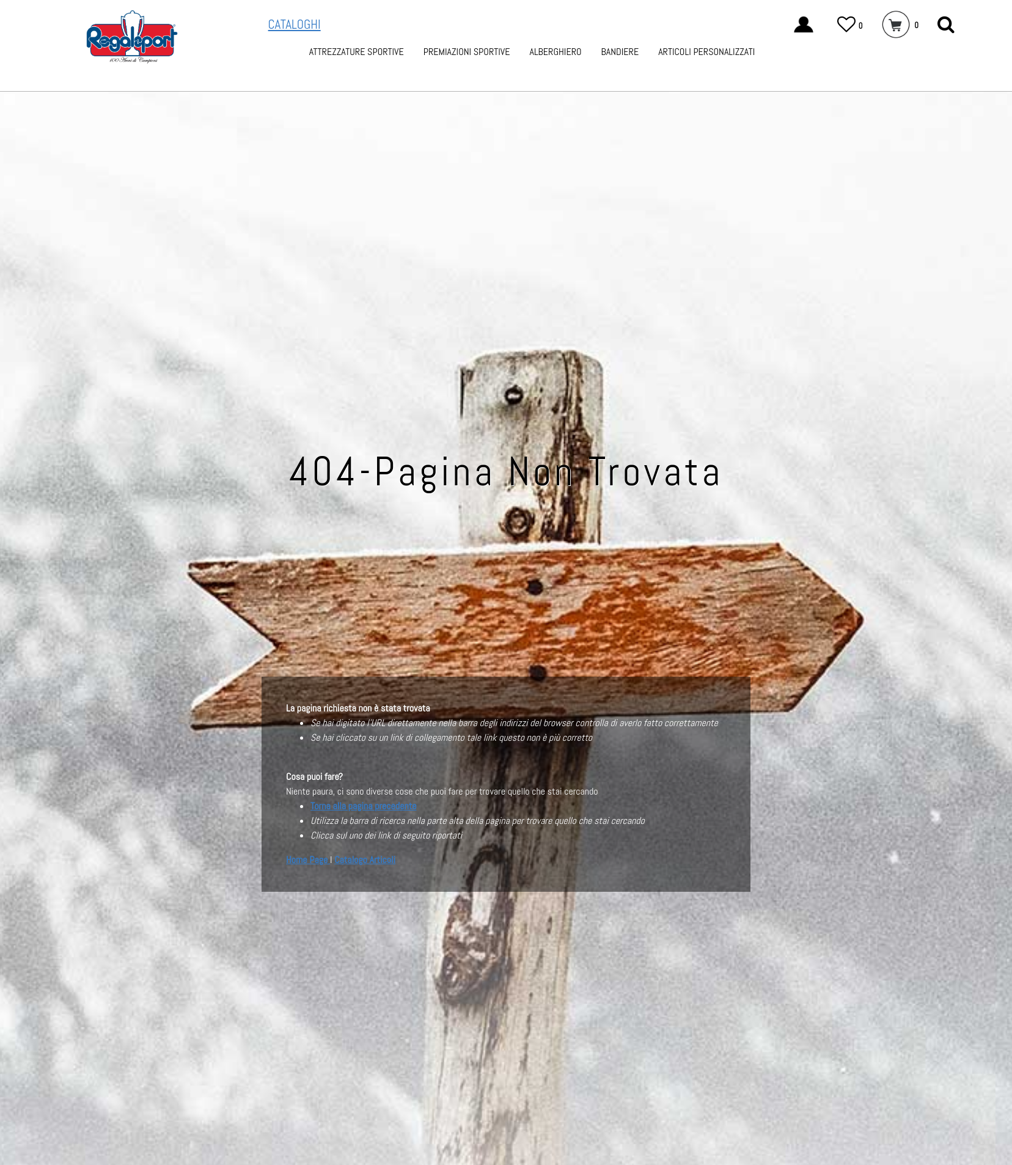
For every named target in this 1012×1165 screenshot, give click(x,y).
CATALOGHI (294, 24)
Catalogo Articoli (364, 859)
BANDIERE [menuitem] (620, 51)
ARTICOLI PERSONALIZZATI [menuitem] (706, 51)
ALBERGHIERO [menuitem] (555, 51)
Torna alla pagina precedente (363, 805)
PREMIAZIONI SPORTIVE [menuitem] (467, 51)
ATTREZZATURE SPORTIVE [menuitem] (356, 51)
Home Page (308, 859)
